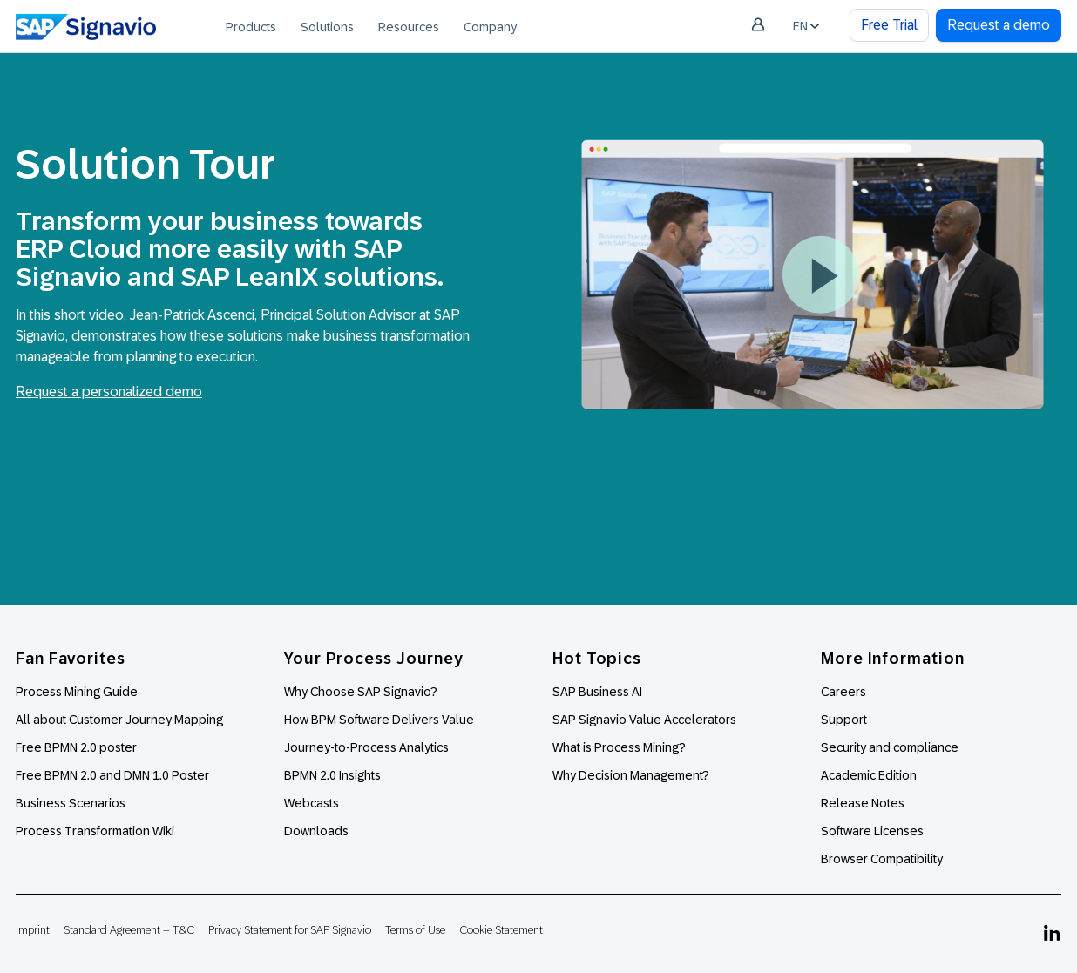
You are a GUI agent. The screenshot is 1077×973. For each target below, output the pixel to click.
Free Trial (889, 24)
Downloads (316, 831)
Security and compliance (889, 747)
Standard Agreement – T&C (129, 929)
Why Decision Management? (630, 775)
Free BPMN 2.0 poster (76, 747)
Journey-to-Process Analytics (367, 747)
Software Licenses (872, 831)
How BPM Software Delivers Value (379, 719)
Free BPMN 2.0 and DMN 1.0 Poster (112, 775)
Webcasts (311, 803)
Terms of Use (415, 929)
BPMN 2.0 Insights (332, 775)
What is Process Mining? (619, 747)
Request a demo (998, 24)
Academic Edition (869, 775)
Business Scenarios (70, 803)
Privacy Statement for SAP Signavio (289, 929)
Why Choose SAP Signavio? (360, 692)
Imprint (33, 929)
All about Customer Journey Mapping (119, 719)
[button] (820, 274)
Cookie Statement (501, 929)
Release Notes (862, 803)
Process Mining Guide (77, 692)
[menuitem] (251, 26)
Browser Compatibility (882, 859)
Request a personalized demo (109, 391)
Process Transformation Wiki (95, 831)
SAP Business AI (597, 692)
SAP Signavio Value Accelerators (644, 719)
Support (844, 719)
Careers (843, 692)
